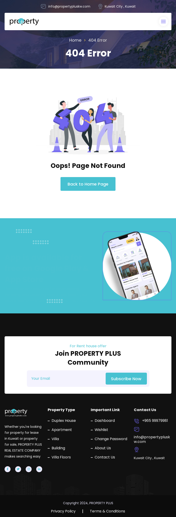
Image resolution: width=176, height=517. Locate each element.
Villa (53, 439)
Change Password (109, 439)
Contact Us (103, 457)
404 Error (97, 40)
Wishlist (99, 430)
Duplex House (62, 420)
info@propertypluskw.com (152, 439)
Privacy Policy (63, 511)
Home (75, 40)
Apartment (60, 430)
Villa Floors (59, 457)
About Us (101, 448)
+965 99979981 (155, 420)
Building (56, 448)
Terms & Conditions (107, 511)
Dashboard (103, 420)
